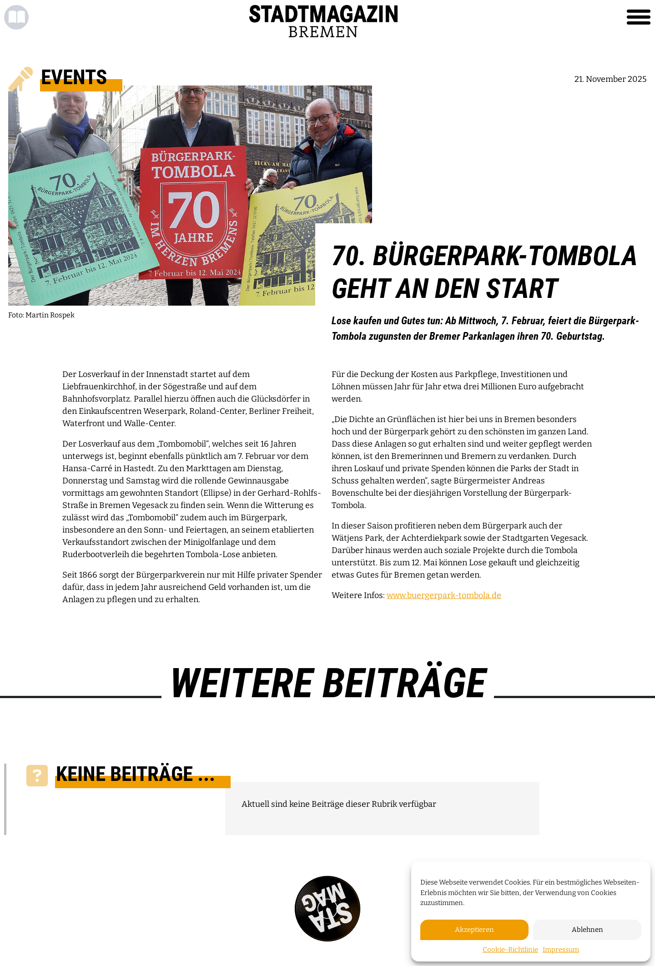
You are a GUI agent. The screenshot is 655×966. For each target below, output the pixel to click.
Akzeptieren (474, 930)
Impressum (561, 950)
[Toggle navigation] (638, 17)
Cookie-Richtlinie (510, 950)
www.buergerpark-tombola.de (444, 595)
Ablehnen (587, 930)
